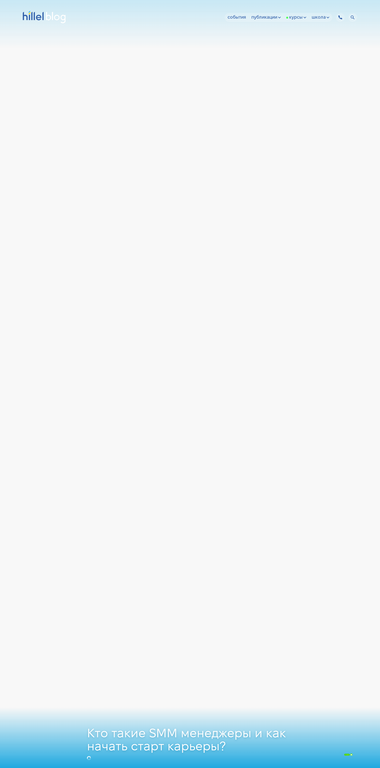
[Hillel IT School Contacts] (340, 17)
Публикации (266, 17)
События (237, 17)
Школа (320, 17)
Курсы (297, 17)
